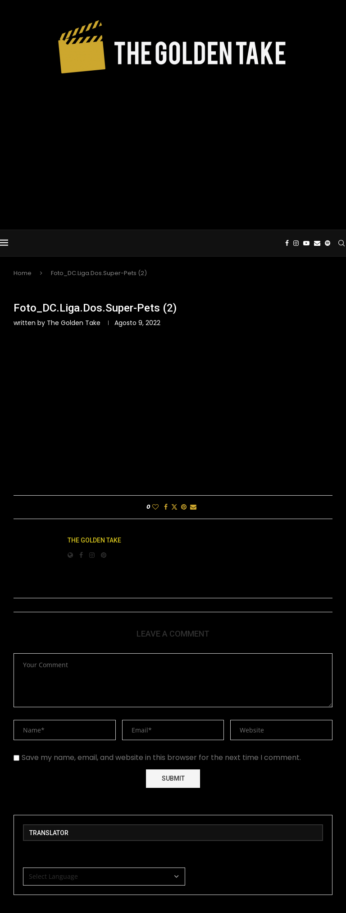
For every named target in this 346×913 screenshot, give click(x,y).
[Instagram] (296, 243)
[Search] (341, 243)
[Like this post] (155, 507)
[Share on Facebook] (166, 507)
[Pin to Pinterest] (184, 507)
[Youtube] (306, 243)
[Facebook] (287, 243)
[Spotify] (327, 243)
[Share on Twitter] (174, 507)
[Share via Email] (193, 507)
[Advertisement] (173, 149)
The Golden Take (73, 322)
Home (23, 273)
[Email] (317, 243)
